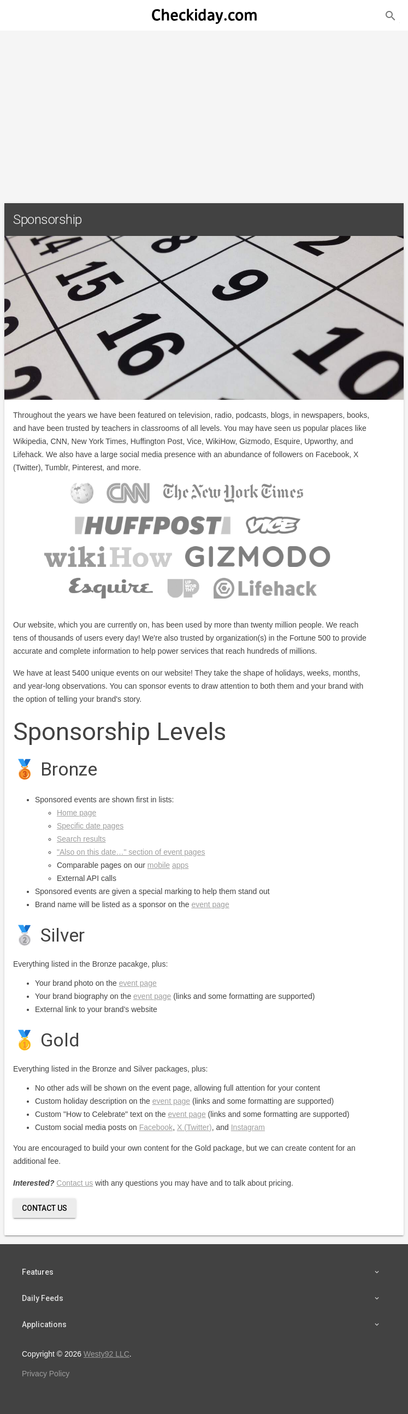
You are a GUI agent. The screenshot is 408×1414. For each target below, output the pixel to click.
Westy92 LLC (106, 1354)
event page (210, 904)
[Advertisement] (204, 112)
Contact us (74, 1183)
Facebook (156, 1127)
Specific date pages (90, 825)
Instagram (248, 1127)
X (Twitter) (194, 1127)
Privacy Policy (45, 1373)
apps (180, 865)
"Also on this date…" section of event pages (131, 852)
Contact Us (44, 1208)
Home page (76, 812)
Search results (81, 839)
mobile (158, 865)
